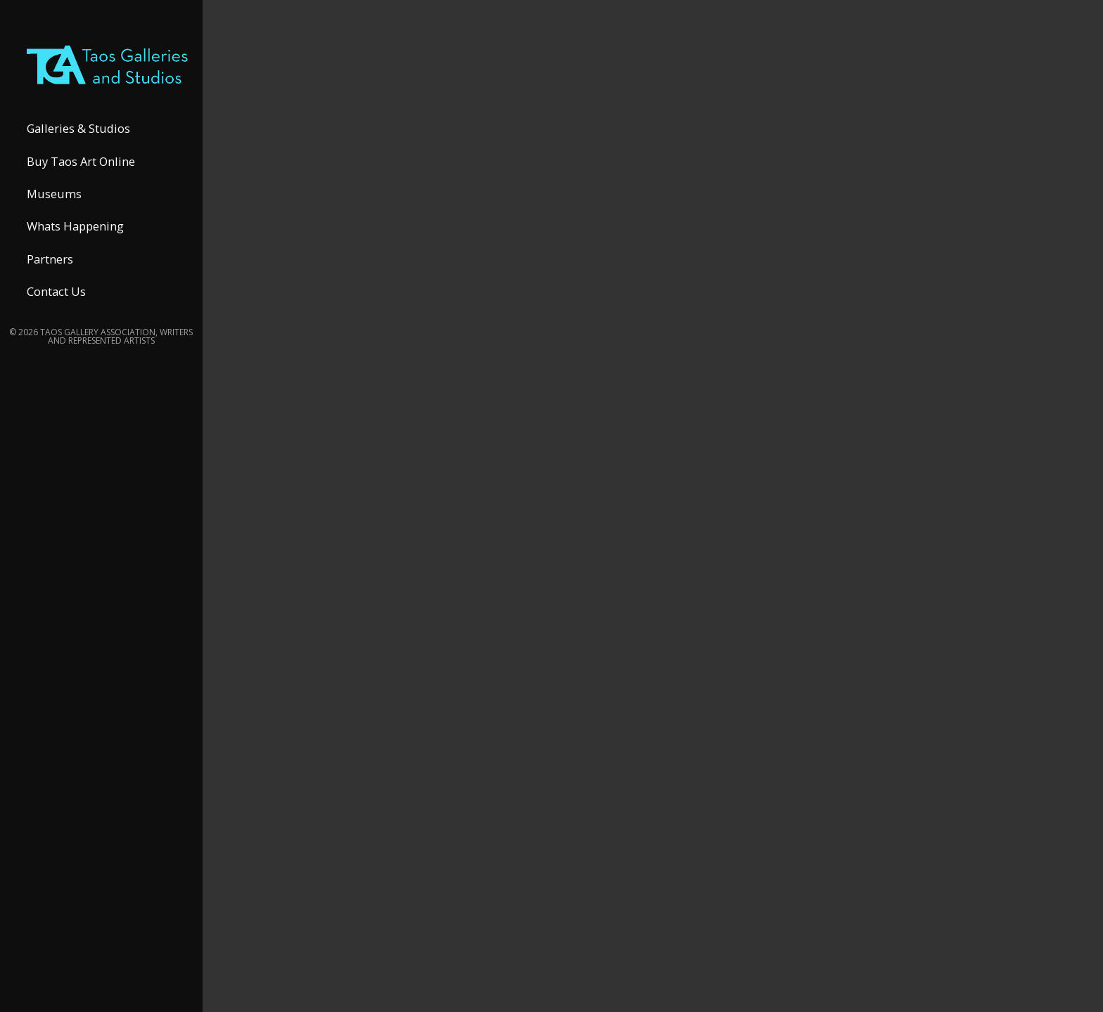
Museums (54, 211)
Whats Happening (75, 243)
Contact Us (56, 309)
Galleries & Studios (78, 146)
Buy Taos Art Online (81, 178)
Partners (50, 276)
